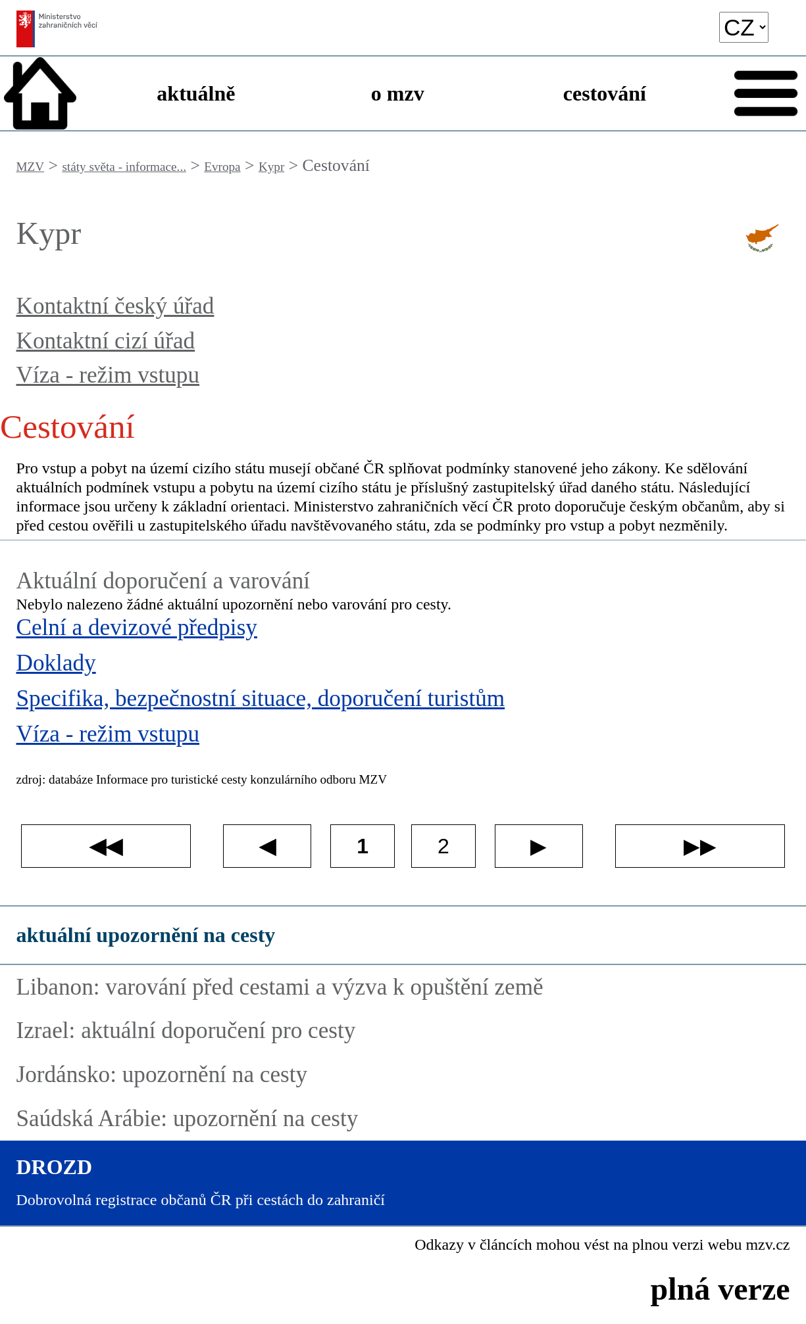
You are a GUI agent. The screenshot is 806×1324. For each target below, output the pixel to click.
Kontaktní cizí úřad (105, 341)
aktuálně (196, 93)
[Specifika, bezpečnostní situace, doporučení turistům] (403, 703)
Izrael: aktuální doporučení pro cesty (186, 1030)
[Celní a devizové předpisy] (403, 632)
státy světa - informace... (124, 167)
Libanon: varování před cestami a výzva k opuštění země (279, 987)
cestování (604, 93)
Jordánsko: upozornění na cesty (162, 1074)
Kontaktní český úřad (115, 306)
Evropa (222, 167)
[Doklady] (403, 667)
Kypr (271, 167)
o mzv (397, 93)
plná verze (720, 1288)
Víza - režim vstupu (107, 375)
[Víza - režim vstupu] (403, 738)
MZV (30, 167)
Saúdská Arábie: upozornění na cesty (187, 1118)
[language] (743, 27)
